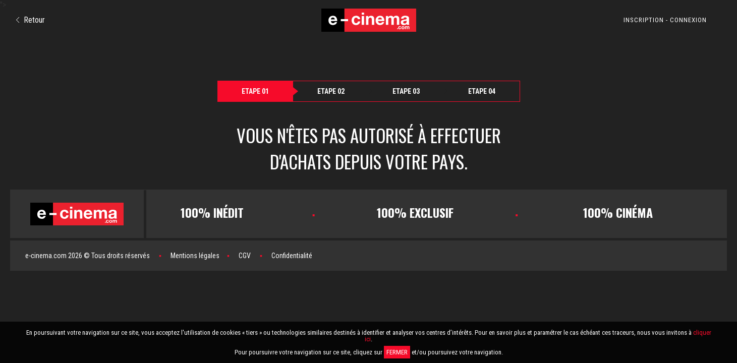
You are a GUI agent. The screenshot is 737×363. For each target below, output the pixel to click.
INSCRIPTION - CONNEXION (665, 20)
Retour (30, 20)
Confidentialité (291, 256)
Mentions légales (195, 256)
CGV (245, 256)
